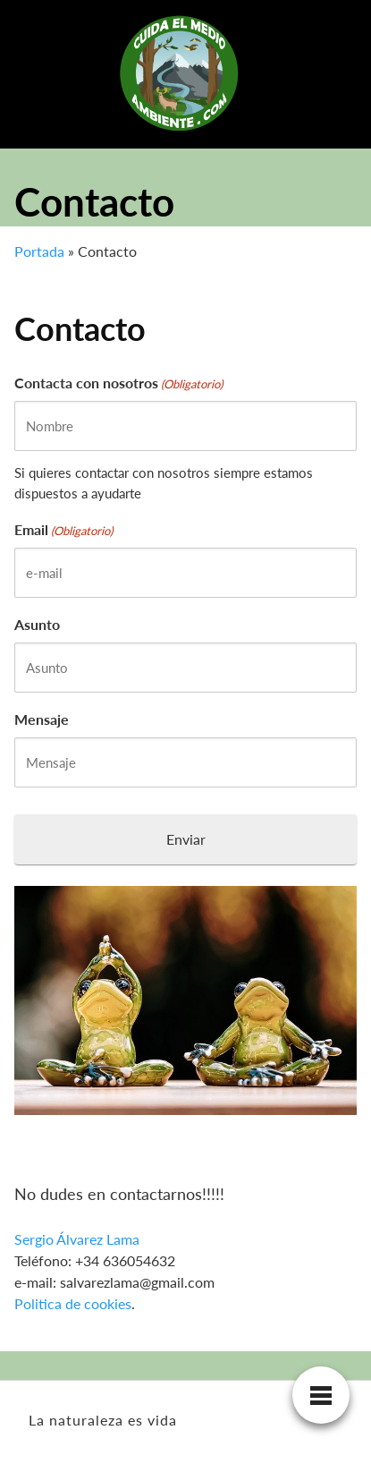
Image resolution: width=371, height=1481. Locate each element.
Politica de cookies (72, 1303)
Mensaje (41, 719)
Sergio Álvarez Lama (76, 1238)
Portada (39, 251)
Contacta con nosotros (118, 384)
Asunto (37, 624)
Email (63, 530)
